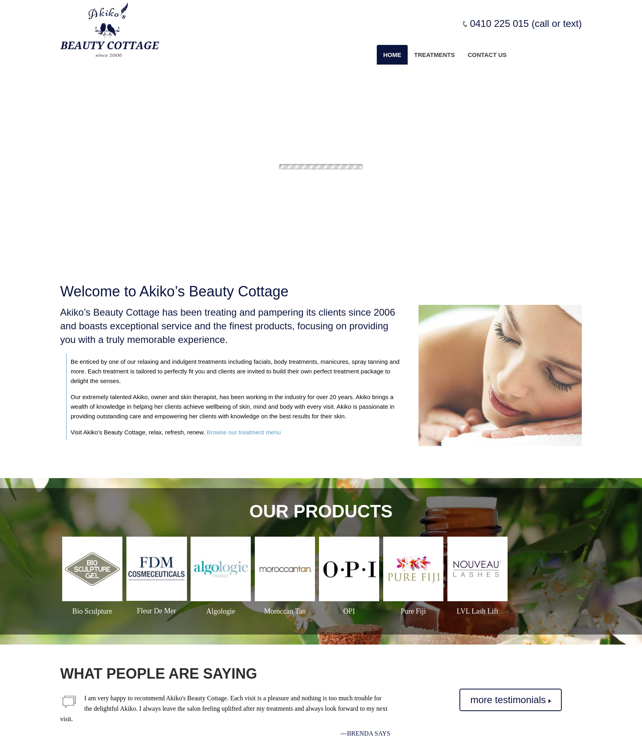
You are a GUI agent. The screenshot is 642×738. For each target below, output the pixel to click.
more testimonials (510, 699)
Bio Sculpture (92, 611)
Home (392, 54)
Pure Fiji (413, 611)
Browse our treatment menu (244, 432)
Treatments (434, 54)
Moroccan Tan (285, 611)
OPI (349, 611)
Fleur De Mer (156, 611)
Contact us (486, 54)
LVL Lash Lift (477, 611)
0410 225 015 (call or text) (526, 23)
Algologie (220, 611)
